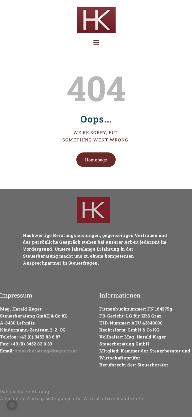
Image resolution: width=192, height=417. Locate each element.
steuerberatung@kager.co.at (46, 351)
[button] (12, 405)
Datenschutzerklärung (24, 391)
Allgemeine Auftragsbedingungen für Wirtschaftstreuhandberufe (72, 398)
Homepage (96, 160)
